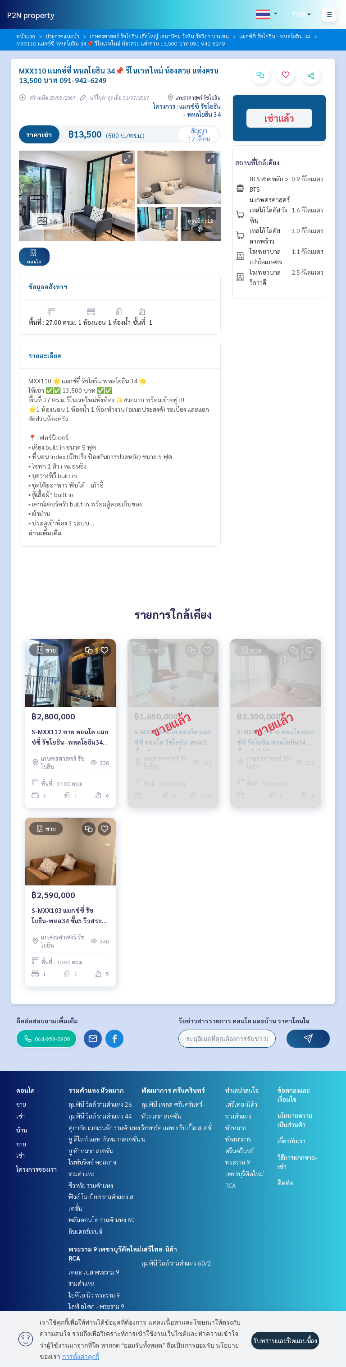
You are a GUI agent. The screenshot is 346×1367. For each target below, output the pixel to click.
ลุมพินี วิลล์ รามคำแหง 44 (100, 1116)
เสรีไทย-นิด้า (159, 1249)
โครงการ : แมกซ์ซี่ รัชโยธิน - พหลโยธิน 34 (187, 110)
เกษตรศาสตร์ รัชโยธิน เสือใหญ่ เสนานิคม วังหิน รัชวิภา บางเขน (159, 36)
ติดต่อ (286, 1182)
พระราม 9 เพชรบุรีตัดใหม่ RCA (244, 1173)
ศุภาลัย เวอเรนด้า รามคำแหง (104, 1127)
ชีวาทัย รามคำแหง (90, 1185)
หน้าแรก (25, 36)
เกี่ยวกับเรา (291, 1141)
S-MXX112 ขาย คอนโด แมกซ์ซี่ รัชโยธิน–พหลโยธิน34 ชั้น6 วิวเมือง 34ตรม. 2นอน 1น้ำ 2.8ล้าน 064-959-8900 (70, 737)
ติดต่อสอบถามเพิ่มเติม (47, 1021)
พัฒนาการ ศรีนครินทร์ (173, 1090)
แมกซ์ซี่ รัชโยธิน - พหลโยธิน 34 (274, 36)
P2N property (31, 14)
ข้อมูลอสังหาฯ (48, 286)
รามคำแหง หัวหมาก (96, 1090)
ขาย (21, 1104)
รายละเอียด (45, 355)
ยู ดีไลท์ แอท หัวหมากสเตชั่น (104, 1139)
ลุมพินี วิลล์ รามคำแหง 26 (100, 1104)
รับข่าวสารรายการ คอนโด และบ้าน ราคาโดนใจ (244, 1021)
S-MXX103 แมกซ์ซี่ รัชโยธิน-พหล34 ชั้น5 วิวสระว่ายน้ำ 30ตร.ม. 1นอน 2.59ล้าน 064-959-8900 (67, 915)
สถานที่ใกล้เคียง (257, 162)
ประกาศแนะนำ (62, 36)
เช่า (20, 1116)
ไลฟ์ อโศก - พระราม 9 (96, 1306)
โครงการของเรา (36, 1169)
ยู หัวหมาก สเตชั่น (91, 1150)
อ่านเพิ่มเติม (45, 533)
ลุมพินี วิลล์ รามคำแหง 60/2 (176, 1263)
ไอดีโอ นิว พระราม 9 (94, 1295)
